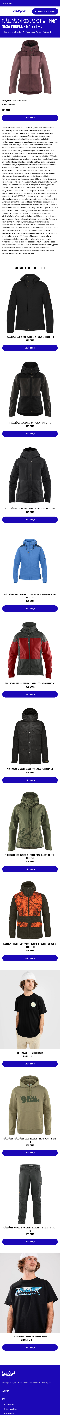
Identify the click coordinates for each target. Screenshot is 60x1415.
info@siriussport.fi (8, 3)
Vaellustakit (27, 100)
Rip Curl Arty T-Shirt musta (30, 1052)
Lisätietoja (30, 118)
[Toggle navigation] (5, 11)
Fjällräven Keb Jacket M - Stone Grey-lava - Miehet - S (30, 683)
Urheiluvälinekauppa (45, 11)
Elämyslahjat (11, 1409)
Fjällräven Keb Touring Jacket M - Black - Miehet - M (30, 336)
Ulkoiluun (17, 100)
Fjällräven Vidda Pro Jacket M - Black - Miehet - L (30, 769)
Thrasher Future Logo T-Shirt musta (30, 1336)
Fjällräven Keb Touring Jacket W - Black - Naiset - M (30, 508)
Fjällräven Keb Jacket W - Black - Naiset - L (30, 422)
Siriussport (10, 1404)
